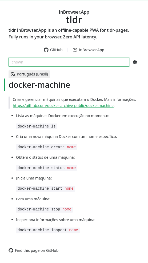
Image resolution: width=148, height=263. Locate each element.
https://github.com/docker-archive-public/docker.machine (63, 105)
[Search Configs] (134, 62)
